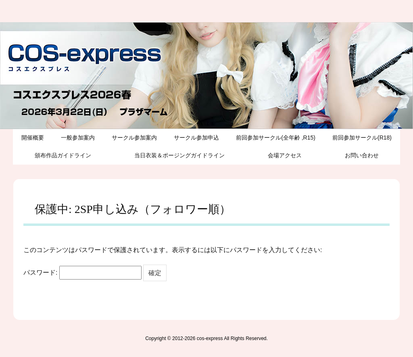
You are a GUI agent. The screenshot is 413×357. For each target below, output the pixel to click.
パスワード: (82, 273)
